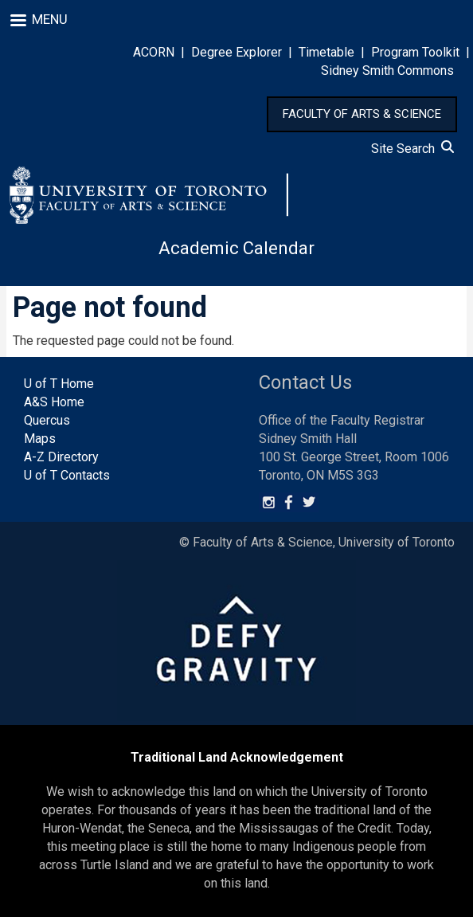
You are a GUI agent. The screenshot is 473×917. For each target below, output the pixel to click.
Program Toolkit (415, 52)
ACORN (153, 52)
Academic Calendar (236, 248)
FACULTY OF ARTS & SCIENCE (362, 114)
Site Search (412, 148)
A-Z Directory (61, 456)
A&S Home (54, 402)
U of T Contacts (67, 475)
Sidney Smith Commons (387, 70)
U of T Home (59, 383)
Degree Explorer (236, 52)
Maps (40, 438)
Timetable (326, 52)
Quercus (47, 420)
